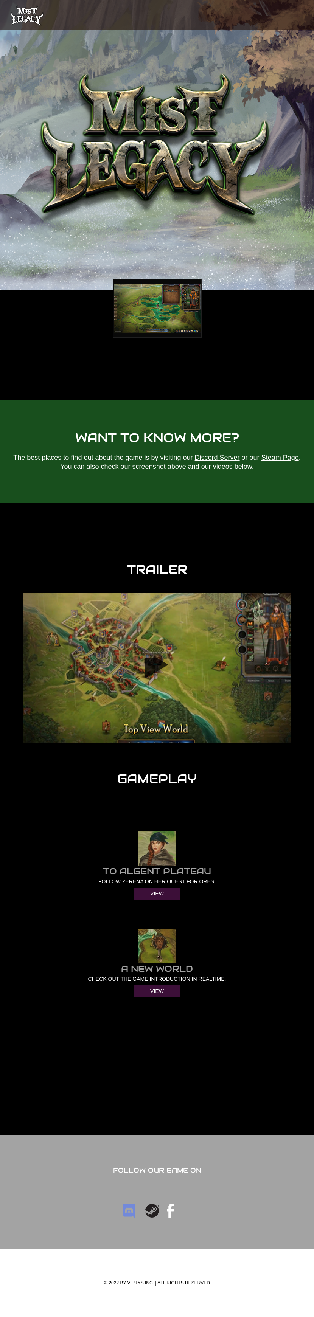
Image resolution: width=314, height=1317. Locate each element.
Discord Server (217, 457)
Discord (129, 1211)
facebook (170, 1211)
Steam (152, 1211)
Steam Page (280, 457)
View (157, 893)
